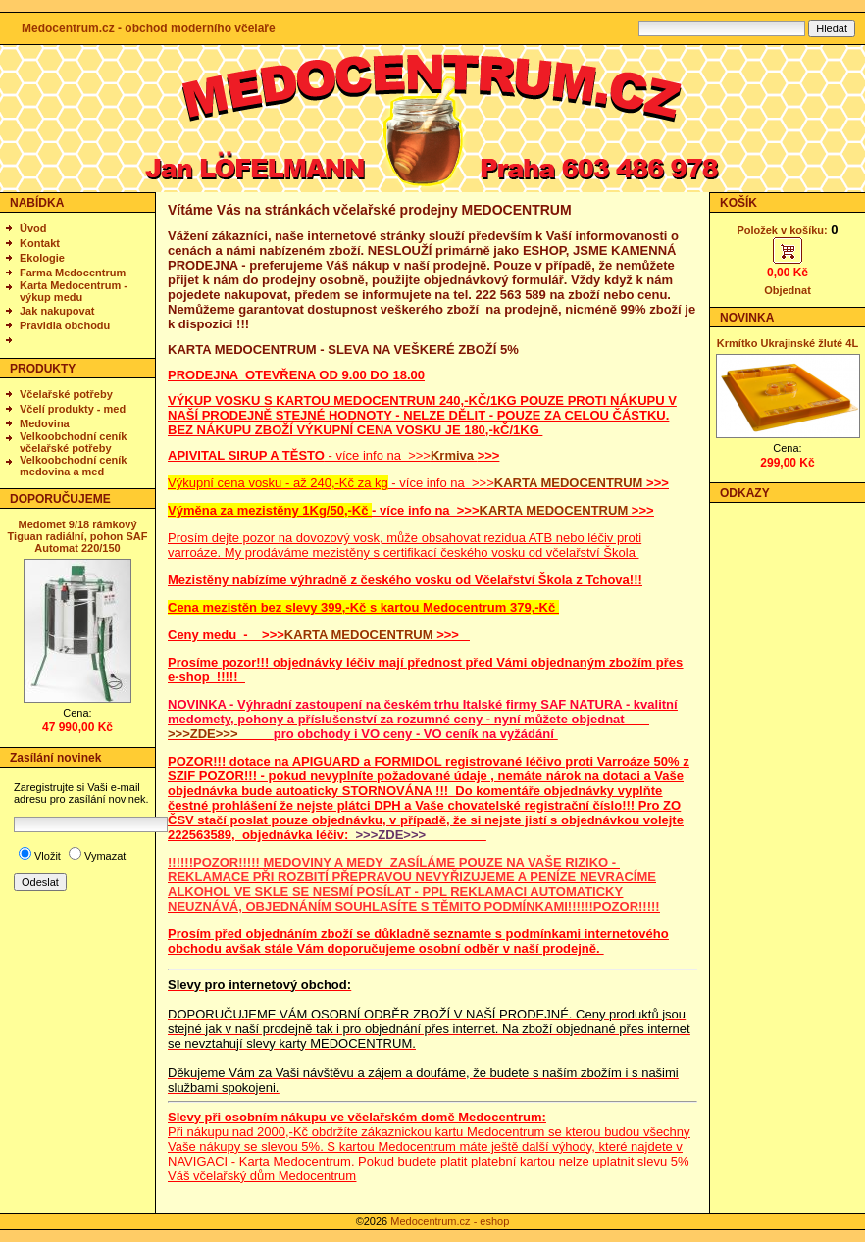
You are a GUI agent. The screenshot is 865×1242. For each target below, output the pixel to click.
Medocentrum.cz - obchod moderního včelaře (149, 28)
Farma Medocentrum (73, 272)
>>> (179, 733)
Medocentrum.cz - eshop (449, 1221)
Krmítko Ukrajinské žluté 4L (787, 343)
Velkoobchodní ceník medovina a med (73, 465)
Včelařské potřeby (66, 394)
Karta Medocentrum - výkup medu (73, 291)
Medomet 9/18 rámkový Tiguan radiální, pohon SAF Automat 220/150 (78, 536)
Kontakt (40, 243)
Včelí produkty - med (73, 409)
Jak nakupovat (57, 311)
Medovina (45, 423)
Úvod (33, 228)
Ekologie (42, 258)
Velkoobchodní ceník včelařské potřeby (73, 442)
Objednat (787, 290)
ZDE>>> (214, 733)
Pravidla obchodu (65, 325)
